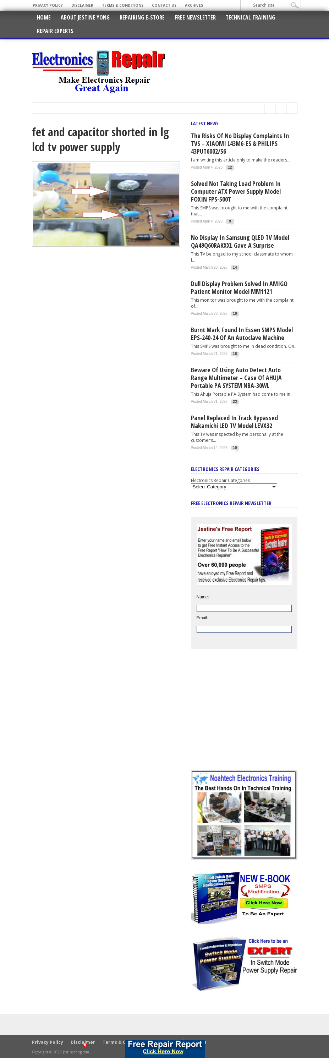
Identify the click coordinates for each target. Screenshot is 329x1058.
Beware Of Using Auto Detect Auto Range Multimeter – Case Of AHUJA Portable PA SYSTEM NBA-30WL (236, 377)
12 (230, 167)
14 (235, 267)
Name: (203, 596)
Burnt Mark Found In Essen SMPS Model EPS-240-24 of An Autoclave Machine (242, 333)
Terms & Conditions (122, 5)
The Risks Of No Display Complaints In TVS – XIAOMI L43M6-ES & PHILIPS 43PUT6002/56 (240, 143)
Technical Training (250, 17)
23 (235, 402)
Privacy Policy (48, 5)
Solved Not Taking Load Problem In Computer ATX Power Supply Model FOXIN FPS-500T (236, 191)
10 (235, 314)
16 (235, 354)
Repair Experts (55, 31)
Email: (202, 617)
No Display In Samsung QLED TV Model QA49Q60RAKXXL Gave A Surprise (240, 241)
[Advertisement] (244, 714)
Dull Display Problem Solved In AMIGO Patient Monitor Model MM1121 (239, 287)
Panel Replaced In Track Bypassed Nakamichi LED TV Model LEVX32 (234, 421)
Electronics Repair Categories (220, 480)
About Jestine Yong (85, 17)
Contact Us (164, 5)
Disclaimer (82, 5)
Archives (194, 5)
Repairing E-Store (142, 17)
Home (44, 17)
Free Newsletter (195, 17)
